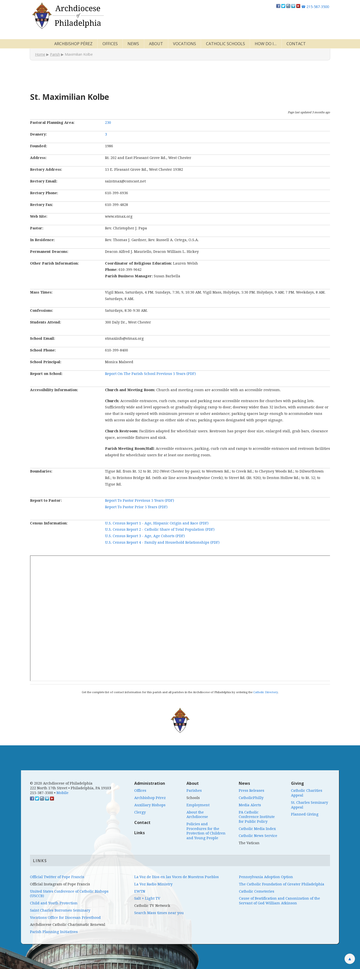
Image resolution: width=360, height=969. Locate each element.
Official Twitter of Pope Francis (57, 877)
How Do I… (265, 43)
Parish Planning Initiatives (54, 932)
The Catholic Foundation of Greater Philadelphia (281, 884)
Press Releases (251, 791)
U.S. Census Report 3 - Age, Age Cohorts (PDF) (145, 536)
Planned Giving (304, 814)
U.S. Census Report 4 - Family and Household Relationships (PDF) (162, 542)
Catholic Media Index (257, 829)
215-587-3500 (315, 6)
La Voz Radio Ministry (153, 884)
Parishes (194, 791)
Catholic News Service (258, 836)
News (133, 43)
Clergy (140, 812)
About (156, 43)
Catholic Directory (265, 692)
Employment (198, 805)
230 (108, 123)
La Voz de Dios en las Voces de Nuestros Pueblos (176, 877)
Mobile (62, 793)
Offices (110, 43)
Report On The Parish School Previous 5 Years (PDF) (150, 374)
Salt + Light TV (147, 898)
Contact (296, 43)
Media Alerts (250, 805)
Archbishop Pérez (73, 43)
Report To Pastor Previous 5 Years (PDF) (139, 500)
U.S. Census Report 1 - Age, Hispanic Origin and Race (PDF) (156, 523)
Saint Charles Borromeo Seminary (60, 910)
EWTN (139, 891)
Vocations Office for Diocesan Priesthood (65, 918)
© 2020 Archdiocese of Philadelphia (61, 783)
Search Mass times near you (159, 913)
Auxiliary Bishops (150, 805)
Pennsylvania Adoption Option (266, 877)
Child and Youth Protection (54, 903)
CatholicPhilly (251, 798)
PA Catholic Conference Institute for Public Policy (257, 816)
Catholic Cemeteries (256, 891)
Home (40, 54)
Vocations (184, 43)
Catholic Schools (225, 43)
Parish (55, 54)
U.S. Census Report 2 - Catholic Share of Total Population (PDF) (159, 529)
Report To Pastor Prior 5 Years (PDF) (136, 507)
